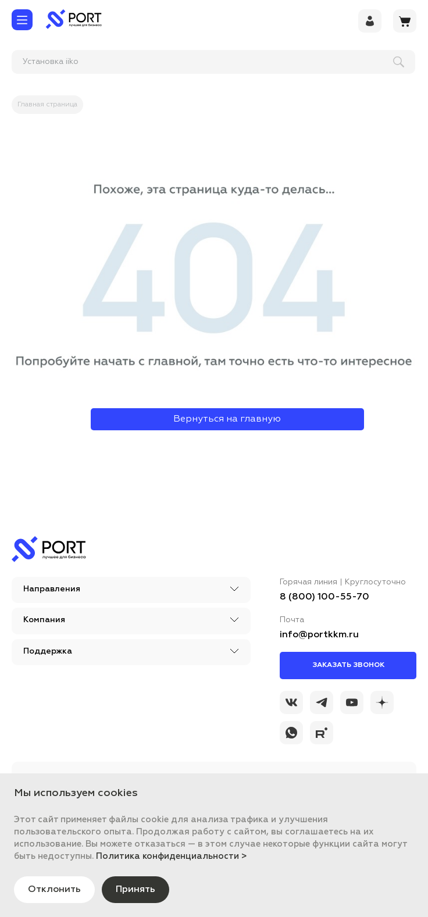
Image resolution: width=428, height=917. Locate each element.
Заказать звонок (348, 665)
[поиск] (88, 61)
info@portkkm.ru (319, 635)
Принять (135, 889)
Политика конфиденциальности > (171, 856)
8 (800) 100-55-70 (324, 597)
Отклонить (54, 889)
